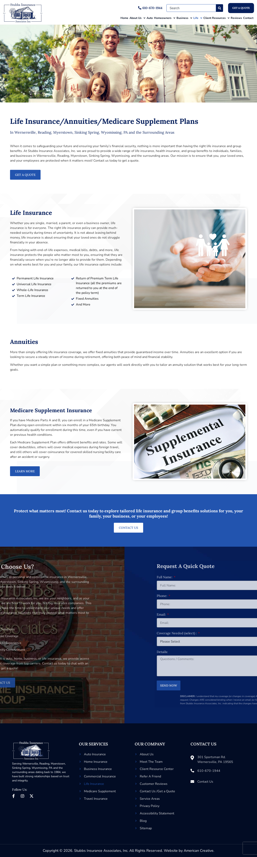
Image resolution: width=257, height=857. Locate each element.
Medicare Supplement (100, 791)
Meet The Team (151, 762)
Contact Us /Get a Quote (157, 791)
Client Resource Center (157, 769)
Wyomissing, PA (42, 768)
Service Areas (150, 799)
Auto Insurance (95, 754)
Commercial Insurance (100, 776)
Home (124, 18)
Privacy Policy (149, 806)
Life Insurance (94, 784)
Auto (150, 18)
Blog (143, 821)
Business (184, 18)
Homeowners (164, 18)
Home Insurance (95, 762)
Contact (248, 18)
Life (197, 18)
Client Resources (216, 18)
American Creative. (199, 850)
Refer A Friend (150, 776)
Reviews (236, 18)
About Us (137, 18)
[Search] (219, 8)
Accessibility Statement (157, 813)
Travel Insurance (96, 799)
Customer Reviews (153, 784)
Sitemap (146, 828)
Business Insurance (98, 769)
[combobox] (191, 8)
